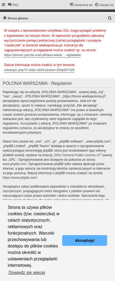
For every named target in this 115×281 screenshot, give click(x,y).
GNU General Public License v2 (77, 155)
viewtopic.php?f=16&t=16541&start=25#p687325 (39, 70)
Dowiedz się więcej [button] (27, 272)
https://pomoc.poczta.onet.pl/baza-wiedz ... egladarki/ (42, 55)
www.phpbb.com (14, 164)
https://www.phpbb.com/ (20, 178)
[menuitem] (13, 5)
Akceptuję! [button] (85, 240)
